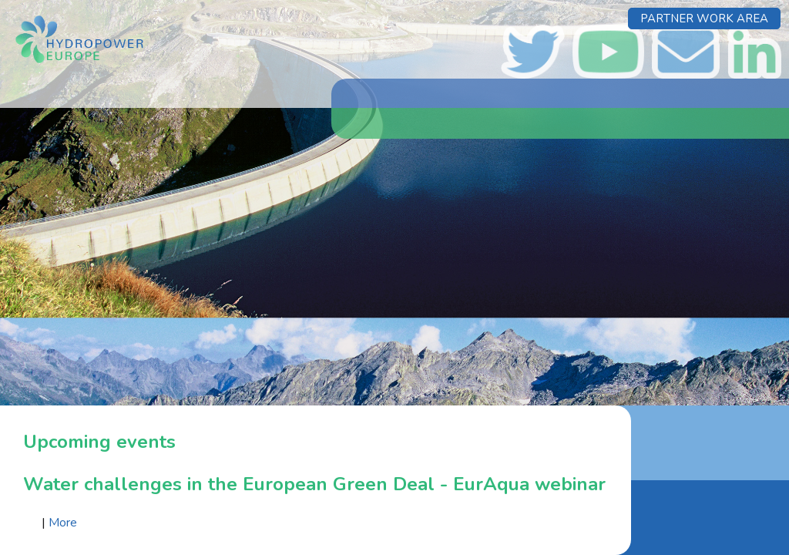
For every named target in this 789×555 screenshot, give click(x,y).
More (63, 522)
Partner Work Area (704, 18)
